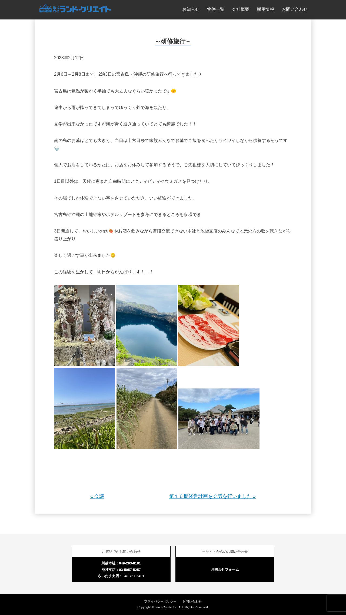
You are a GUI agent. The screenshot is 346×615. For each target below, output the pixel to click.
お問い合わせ (295, 9)
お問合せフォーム (225, 569)
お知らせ (190, 9)
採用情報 (265, 9)
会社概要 (240, 9)
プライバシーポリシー (160, 601)
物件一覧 (215, 9)
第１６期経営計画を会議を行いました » (212, 496)
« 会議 (97, 496)
